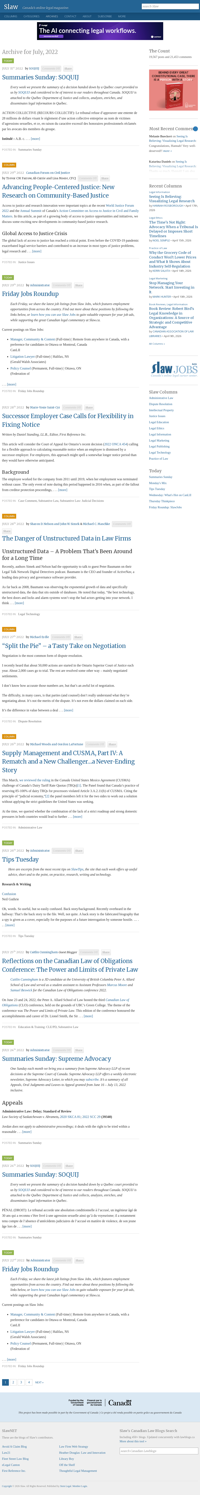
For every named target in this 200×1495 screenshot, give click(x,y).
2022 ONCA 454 (115, 444)
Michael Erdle (39, 637)
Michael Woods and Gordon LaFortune (56, 744)
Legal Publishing (159, 446)
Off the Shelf (67, 1465)
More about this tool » (133, 1441)
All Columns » (157, 343)
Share (68, 68)
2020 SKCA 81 (70, 1117)
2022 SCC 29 (91, 1117)
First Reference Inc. (14, 1470)
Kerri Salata (161, 271)
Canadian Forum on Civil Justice (48, 173)
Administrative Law (30, 827)
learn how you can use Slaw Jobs (53, 314)
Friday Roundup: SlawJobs (165, 507)
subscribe (92, 1079)
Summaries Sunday (30, 149)
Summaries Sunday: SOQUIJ (40, 77)
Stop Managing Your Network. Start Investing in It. (171, 287)
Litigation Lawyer (23, 356)
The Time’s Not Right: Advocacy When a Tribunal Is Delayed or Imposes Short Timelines (173, 229)
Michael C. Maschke (96, 524)
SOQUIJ (34, 68)
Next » (39, 1382)
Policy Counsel (21, 368)
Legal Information (159, 192)
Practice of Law (158, 248)
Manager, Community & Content (33, 339)
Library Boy (66, 1458)
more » (167, 151)
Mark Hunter (162, 296)
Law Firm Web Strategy (73, 1446)
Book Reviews (157, 304)
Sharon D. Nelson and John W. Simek (54, 524)
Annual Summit (30, 211)
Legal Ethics (156, 217)
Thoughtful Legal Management (78, 1470)
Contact (70, 16)
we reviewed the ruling (34, 780)
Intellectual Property (161, 410)
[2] (47, 796)
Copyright (7, 1486)
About (87, 16)
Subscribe (105, 16)
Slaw (11, 6)
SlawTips (77, 869)
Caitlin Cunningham (44, 952)
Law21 (6, 1452)
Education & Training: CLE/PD (37, 1027)
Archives (52, 16)
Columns (10, 16)
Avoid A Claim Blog (14, 1446)
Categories (32, 16)
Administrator (40, 285)
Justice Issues (26, 262)
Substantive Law (48, 500)
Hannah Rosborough (168, 205)
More (122, 16)
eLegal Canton (11, 1465)
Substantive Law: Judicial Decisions (82, 500)
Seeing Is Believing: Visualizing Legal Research (172, 198)
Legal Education (159, 422)
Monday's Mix (158, 483)
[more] (35, 139)
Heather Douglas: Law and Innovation (82, 1452)
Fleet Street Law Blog (15, 1458)
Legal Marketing (158, 278)
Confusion (9, 894)
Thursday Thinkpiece (162, 501)
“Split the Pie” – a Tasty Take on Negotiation (64, 645)
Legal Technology (29, 614)
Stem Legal (65, 1486)
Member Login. (79, 1486)
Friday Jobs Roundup (30, 293)
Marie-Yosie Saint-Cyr (45, 407)
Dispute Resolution (30, 721)
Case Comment (27, 500)
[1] (79, 785)
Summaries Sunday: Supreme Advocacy (56, 1058)
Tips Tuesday (20, 859)
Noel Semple (161, 240)
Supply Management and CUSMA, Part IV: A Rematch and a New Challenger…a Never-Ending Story (68, 762)
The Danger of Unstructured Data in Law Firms (66, 538)
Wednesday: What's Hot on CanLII (170, 495)
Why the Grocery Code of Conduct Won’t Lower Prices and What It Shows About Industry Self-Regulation (172, 259)
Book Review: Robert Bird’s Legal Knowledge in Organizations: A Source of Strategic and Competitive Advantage (171, 317)
